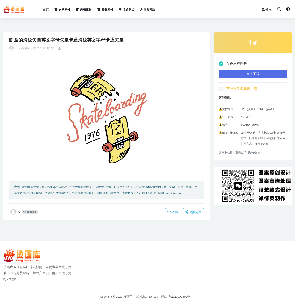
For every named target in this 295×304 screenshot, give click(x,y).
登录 (267, 9)
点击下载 (252, 74)
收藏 (172, 212)
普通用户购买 (233, 63)
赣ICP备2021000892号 (175, 296)
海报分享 (193, 212)
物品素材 (24, 48)
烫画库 (128, 296)
